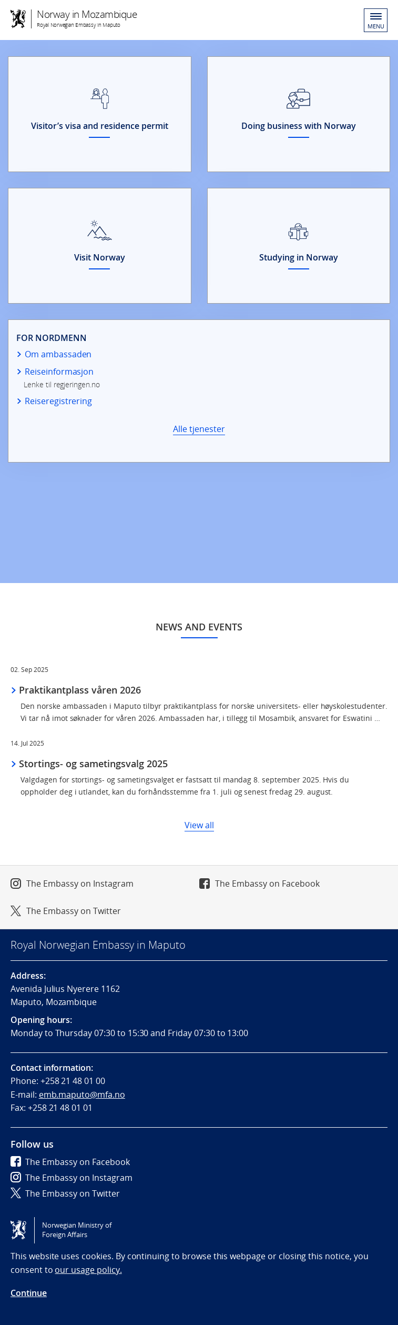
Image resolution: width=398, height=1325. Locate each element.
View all (199, 825)
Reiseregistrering (58, 401)
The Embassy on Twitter (73, 911)
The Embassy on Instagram (80, 883)
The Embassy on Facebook (267, 883)
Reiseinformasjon (59, 371)
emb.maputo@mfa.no (82, 1094)
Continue (29, 1293)
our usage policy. (88, 1270)
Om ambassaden (58, 354)
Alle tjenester (199, 429)
